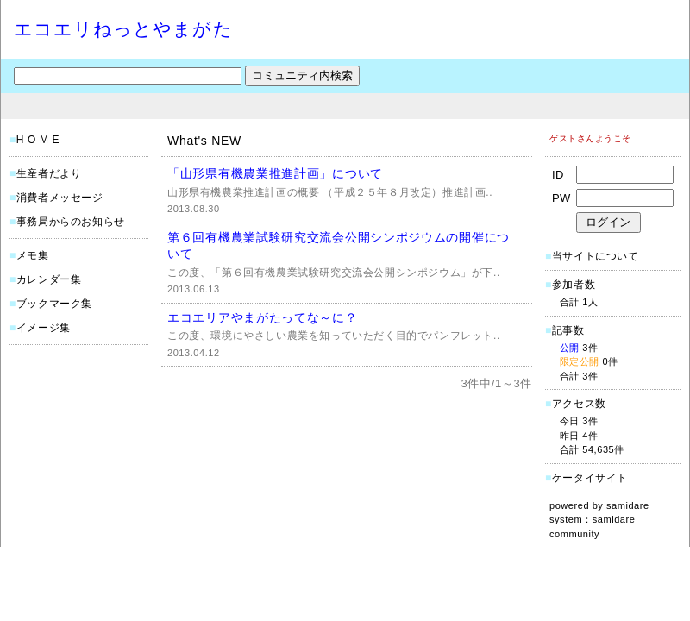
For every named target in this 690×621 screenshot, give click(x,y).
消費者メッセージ (60, 197)
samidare (627, 505)
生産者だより (49, 173)
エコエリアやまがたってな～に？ (262, 317)
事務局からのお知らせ (70, 222)
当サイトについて (595, 256)
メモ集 (32, 255)
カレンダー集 (49, 279)
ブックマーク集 (54, 304)
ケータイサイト (590, 478)
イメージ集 (43, 328)
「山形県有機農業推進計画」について (275, 173)
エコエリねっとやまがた (123, 29)
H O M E (38, 140)
